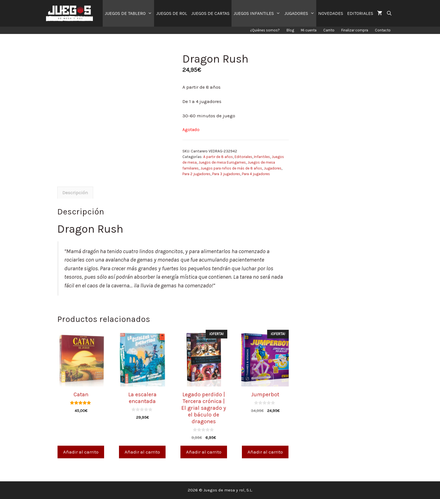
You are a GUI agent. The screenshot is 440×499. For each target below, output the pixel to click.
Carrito (328, 30)
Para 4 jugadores (256, 174)
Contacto (383, 30)
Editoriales (243, 157)
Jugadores (272, 168)
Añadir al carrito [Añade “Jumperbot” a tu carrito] (265, 452)
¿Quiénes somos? (265, 30)
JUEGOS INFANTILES (257, 13)
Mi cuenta (309, 30)
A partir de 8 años (218, 157)
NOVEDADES (330, 13)
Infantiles (262, 157)
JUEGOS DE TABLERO (129, 13)
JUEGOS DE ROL (171, 13)
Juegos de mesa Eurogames (222, 162)
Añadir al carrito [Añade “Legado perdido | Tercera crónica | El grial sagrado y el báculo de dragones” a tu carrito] (203, 452)
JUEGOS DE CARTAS (210, 13)
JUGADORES (300, 13)
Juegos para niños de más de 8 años (231, 168)
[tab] (75, 193)
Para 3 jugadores (226, 174)
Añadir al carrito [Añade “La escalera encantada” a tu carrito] (142, 452)
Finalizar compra (354, 30)
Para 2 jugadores (196, 174)
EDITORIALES (360, 13)
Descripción (75, 192)
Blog (290, 30)
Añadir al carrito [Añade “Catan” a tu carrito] (80, 452)
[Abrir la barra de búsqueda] (389, 13)
